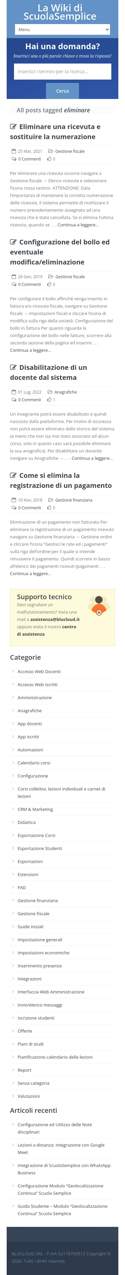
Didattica (27, 822)
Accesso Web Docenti (39, 671)
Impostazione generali (40, 940)
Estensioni (28, 874)
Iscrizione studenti (36, 1018)
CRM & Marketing (35, 809)
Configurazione (33, 776)
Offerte (25, 1031)
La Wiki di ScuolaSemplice (60, 12)
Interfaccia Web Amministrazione (51, 992)
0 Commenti (29, 159)
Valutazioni (29, 1096)
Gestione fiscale (70, 151)
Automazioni (30, 750)
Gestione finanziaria (73, 500)
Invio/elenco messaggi (40, 1005)
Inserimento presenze (40, 966)
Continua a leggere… (78, 225)
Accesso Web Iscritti (37, 684)
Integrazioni (30, 979)
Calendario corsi (34, 763)
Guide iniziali (30, 927)
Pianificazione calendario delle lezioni (55, 1057)
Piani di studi (31, 1044)
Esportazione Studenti (40, 848)
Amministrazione (35, 698)
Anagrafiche (66, 392)
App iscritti (28, 737)
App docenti (30, 724)
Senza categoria (33, 1083)
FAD (22, 887)
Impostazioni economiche (43, 953)
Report (24, 1070)
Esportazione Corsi (36, 835)
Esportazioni (30, 861)
